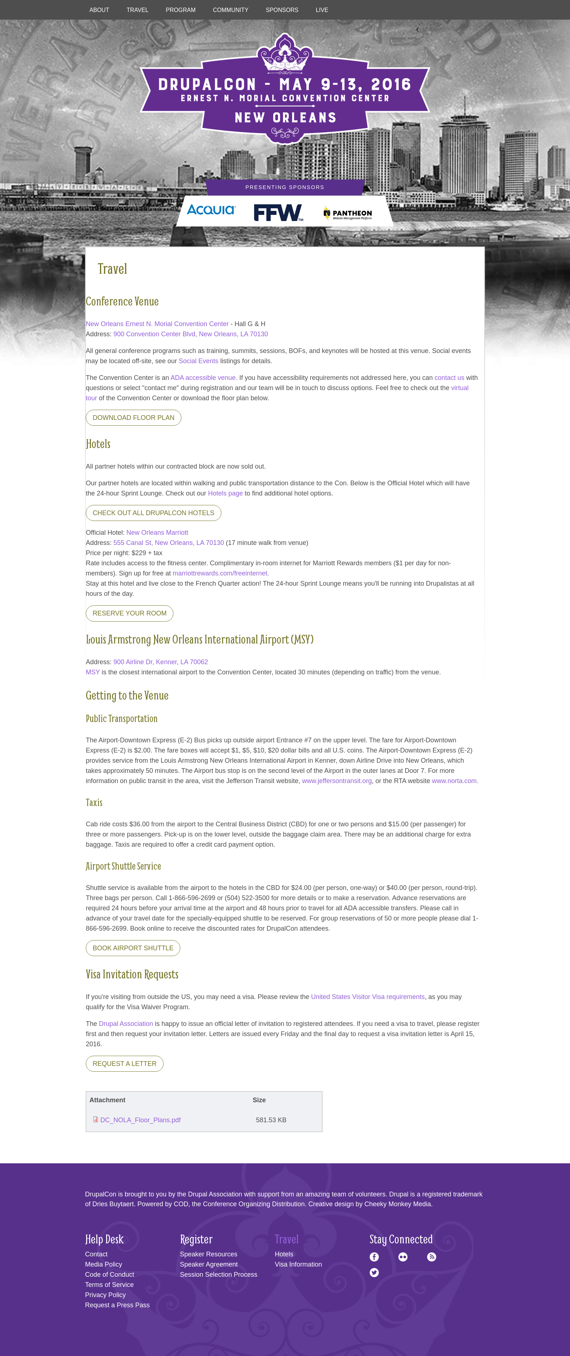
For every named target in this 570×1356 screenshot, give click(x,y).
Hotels (284, 1254)
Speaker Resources (208, 1254)
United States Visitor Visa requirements (368, 996)
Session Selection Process (218, 1274)
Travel (137, 10)
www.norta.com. (455, 781)
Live (322, 10)
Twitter (374, 1272)
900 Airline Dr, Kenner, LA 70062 (160, 662)
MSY (93, 672)
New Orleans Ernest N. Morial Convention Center (157, 324)
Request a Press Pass (117, 1305)
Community (231, 10)
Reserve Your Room (129, 613)
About (99, 10)
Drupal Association (126, 1023)
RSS (431, 1256)
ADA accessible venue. (203, 377)
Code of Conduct (109, 1274)
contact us (450, 377)
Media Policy (103, 1264)
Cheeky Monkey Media (397, 1204)
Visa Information (298, 1264)
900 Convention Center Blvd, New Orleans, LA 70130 (190, 334)
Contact (96, 1254)
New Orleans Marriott (157, 532)
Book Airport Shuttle (133, 948)
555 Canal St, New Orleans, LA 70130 (168, 542)
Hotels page (225, 493)
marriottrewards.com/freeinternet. (221, 573)
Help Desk (104, 1238)
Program (181, 10)
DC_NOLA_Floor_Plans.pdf (140, 1120)
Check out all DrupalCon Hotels (153, 513)
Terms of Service (109, 1284)
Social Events (198, 361)
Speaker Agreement (209, 1264)
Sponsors (282, 10)
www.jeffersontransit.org (337, 781)
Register (196, 1238)
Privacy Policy (105, 1295)
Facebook (374, 1256)
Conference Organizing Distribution (254, 1204)
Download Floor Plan (133, 417)
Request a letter (125, 1063)
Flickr (403, 1256)
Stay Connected (401, 1238)
